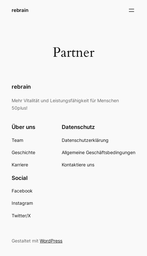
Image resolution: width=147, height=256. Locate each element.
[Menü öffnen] (131, 10)
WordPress (51, 240)
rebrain (20, 10)
